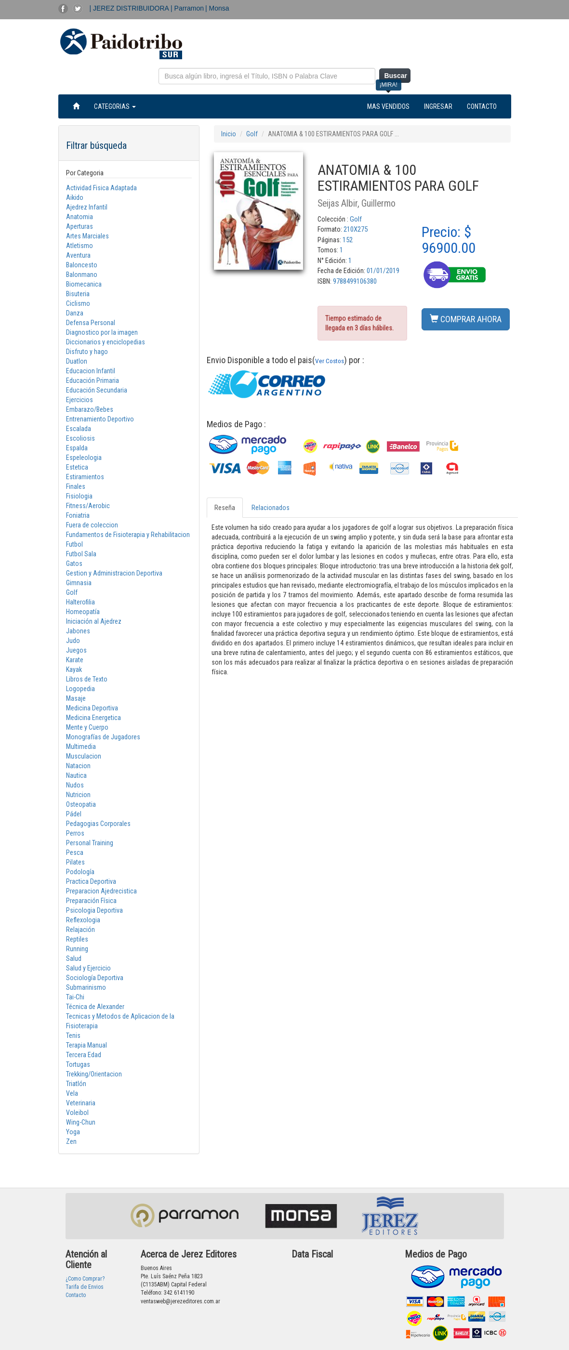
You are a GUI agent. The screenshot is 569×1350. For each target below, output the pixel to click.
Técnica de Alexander (95, 1006)
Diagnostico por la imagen (102, 332)
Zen (71, 1141)
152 (348, 240)
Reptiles (77, 939)
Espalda (77, 448)
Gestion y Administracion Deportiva (114, 573)
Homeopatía (83, 612)
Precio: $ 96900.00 (449, 239)
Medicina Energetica (93, 717)
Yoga (73, 1132)
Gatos (74, 563)
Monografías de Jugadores (103, 737)
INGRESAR (438, 106)
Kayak (74, 669)
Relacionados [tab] (270, 507)
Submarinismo (86, 987)
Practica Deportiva (91, 881)
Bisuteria (78, 294)
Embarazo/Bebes (89, 409)
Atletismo (79, 245)
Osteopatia (81, 804)
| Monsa (217, 8)
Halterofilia (80, 602)
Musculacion (83, 756)
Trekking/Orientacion (94, 1074)
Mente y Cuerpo (87, 727)
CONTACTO (482, 106)
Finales (75, 486)
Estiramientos (85, 477)
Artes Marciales (87, 236)
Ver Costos (329, 361)
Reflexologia (83, 920)
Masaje (76, 698)
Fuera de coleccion (92, 525)
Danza (74, 313)
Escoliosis (80, 438)
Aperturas (79, 226)
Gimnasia (79, 583)
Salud (73, 958)
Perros (75, 833)
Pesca (74, 852)
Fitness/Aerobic (88, 506)
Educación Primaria (92, 380)
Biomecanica (84, 284)
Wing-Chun (80, 1122)
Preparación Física (91, 900)
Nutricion (78, 795)
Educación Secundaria (96, 390)
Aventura (78, 255)
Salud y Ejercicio (88, 968)
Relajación (80, 929)
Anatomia (79, 217)
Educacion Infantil (90, 371)
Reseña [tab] (224, 507)
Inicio (228, 134)
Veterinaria (80, 1103)
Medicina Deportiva (92, 708)
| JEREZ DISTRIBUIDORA (130, 8)
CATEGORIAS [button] (115, 106)
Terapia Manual (86, 1045)
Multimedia (81, 746)
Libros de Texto (86, 679)
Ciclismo (78, 303)
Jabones (78, 631)
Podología (80, 872)
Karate (74, 660)
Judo (73, 640)
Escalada (78, 429)
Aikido (74, 197)
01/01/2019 (383, 270)
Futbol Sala (81, 554)
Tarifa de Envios (85, 1287)
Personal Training (89, 843)
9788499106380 (355, 281)
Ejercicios (79, 400)
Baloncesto (81, 265)
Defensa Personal (90, 323)
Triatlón (76, 1084)
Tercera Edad (83, 1055)
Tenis (73, 1035)
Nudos (75, 785)
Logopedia (80, 689)
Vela (72, 1093)
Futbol (74, 544)
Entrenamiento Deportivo (100, 419)
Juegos (76, 650)
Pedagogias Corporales (98, 823)
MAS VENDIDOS (388, 106)
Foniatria (78, 515)
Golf (72, 592)
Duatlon (76, 361)
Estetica (77, 467)
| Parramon (187, 8)
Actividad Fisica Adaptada (101, 188)
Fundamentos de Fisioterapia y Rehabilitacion (128, 534)
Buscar (395, 75)
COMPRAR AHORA (466, 319)
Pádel (73, 814)
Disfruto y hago (87, 351)
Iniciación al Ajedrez (93, 621)
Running (77, 949)
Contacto (76, 1295)
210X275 (356, 229)
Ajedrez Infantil (86, 207)
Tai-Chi (75, 997)
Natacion (78, 766)
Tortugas (78, 1064)
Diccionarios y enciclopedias (105, 342)
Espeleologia (84, 457)
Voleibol (77, 1112)
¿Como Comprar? (85, 1278)
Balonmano (81, 274)
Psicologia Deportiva (94, 910)
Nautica (76, 775)
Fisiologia (79, 496)
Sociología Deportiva (94, 978)
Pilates (75, 862)
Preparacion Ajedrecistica (101, 891)
